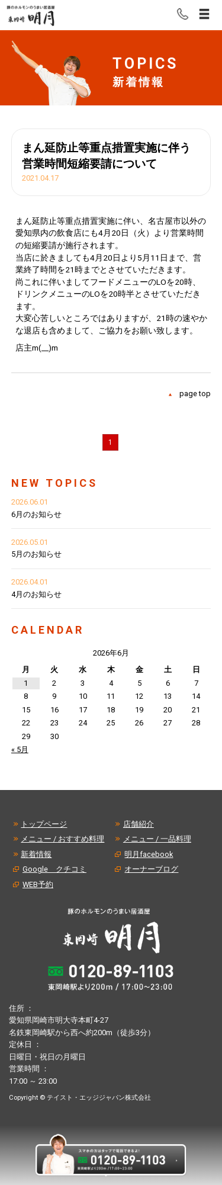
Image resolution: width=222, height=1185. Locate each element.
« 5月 (19, 749)
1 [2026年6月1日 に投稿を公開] (26, 683)
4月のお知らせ (36, 594)
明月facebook (148, 854)
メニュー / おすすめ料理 (62, 838)
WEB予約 (37, 884)
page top (195, 393)
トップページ (44, 824)
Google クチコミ (54, 869)
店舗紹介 (138, 824)
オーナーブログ (151, 869)
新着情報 (36, 854)
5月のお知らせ (36, 554)
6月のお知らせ (36, 514)
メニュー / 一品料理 (157, 838)
